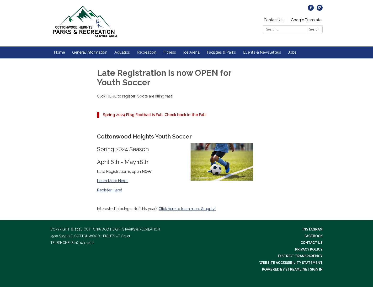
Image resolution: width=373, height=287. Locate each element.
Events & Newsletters (262, 52)
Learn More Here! (112, 181)
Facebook (313, 236)
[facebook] (311, 9)
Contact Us (273, 20)
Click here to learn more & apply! (187, 208)
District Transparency (300, 256)
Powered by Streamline (284, 269)
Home (59, 52)
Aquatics (122, 52)
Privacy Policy (309, 249)
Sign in (316, 269)
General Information (89, 52)
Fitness (169, 52)
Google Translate (306, 20)
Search (314, 29)
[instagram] (320, 9)
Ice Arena (191, 52)
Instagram (313, 229)
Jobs (292, 52)
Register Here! (109, 190)
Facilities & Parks (221, 52)
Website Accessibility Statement (291, 263)
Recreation (146, 52)
